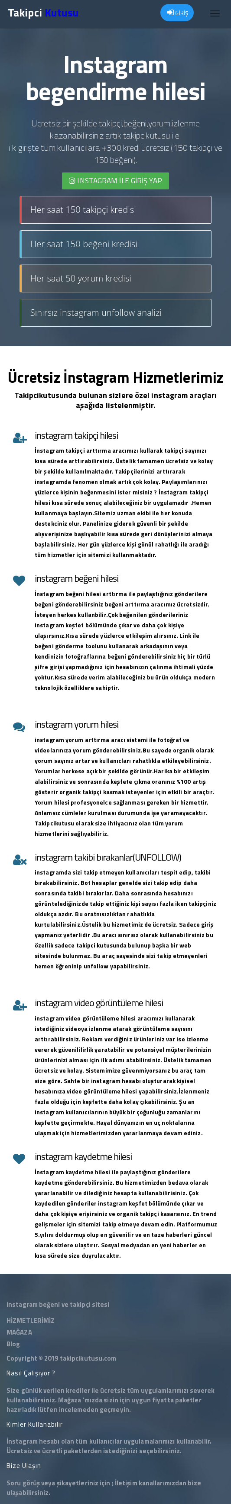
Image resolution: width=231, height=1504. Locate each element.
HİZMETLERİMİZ (31, 1320)
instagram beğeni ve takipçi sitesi (58, 1304)
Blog (13, 1344)
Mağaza (69, 1400)
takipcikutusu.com (88, 1358)
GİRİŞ (177, 13)
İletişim (126, 1483)
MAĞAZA (19, 1332)
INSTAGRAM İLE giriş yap (115, 180)
